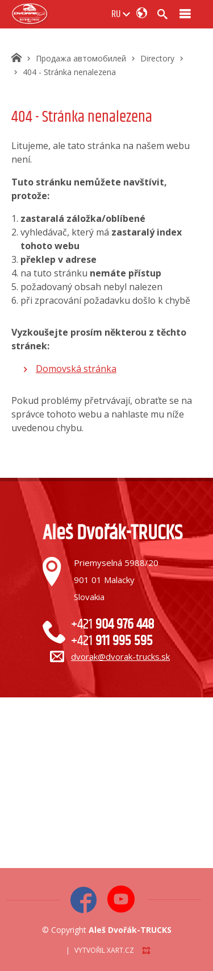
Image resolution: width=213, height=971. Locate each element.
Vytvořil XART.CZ (104, 950)
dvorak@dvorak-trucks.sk (120, 656)
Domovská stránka (76, 368)
